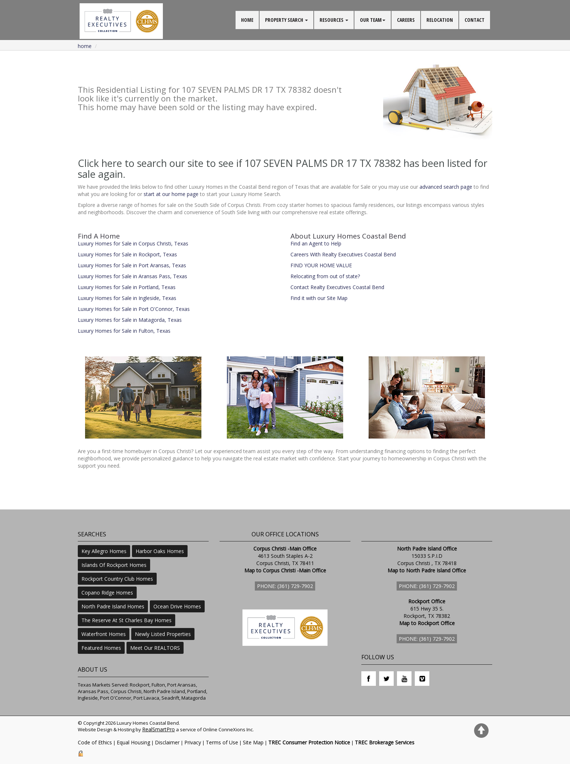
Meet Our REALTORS (155, 647)
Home (85, 46)
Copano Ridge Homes (107, 592)
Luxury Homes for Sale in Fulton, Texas (124, 330)
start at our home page (171, 194)
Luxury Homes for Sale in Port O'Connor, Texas (134, 308)
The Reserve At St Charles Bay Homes (126, 620)
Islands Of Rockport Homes (113, 564)
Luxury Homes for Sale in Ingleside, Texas (127, 298)
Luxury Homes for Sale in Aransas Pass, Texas (132, 276)
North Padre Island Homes (112, 606)
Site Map (253, 742)
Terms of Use (222, 742)
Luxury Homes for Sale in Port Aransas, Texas (132, 265)
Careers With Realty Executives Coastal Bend (343, 254)
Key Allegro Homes (104, 551)
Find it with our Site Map (319, 298)
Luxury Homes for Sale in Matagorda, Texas (130, 319)
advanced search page (446, 186)
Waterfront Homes (103, 634)
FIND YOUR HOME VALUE (321, 265)
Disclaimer (167, 742)
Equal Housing (133, 742)
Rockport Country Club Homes (117, 578)
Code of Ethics (95, 742)
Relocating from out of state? (325, 276)
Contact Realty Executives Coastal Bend (337, 287)
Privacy (192, 742)
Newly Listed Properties (163, 634)
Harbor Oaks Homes (160, 551)
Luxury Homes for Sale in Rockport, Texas (127, 254)
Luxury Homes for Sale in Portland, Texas (127, 287)
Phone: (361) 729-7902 (285, 586)
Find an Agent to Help (315, 243)
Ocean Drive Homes (177, 606)
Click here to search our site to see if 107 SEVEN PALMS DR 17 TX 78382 (239, 163)
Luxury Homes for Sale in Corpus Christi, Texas (133, 243)
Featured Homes (101, 647)
